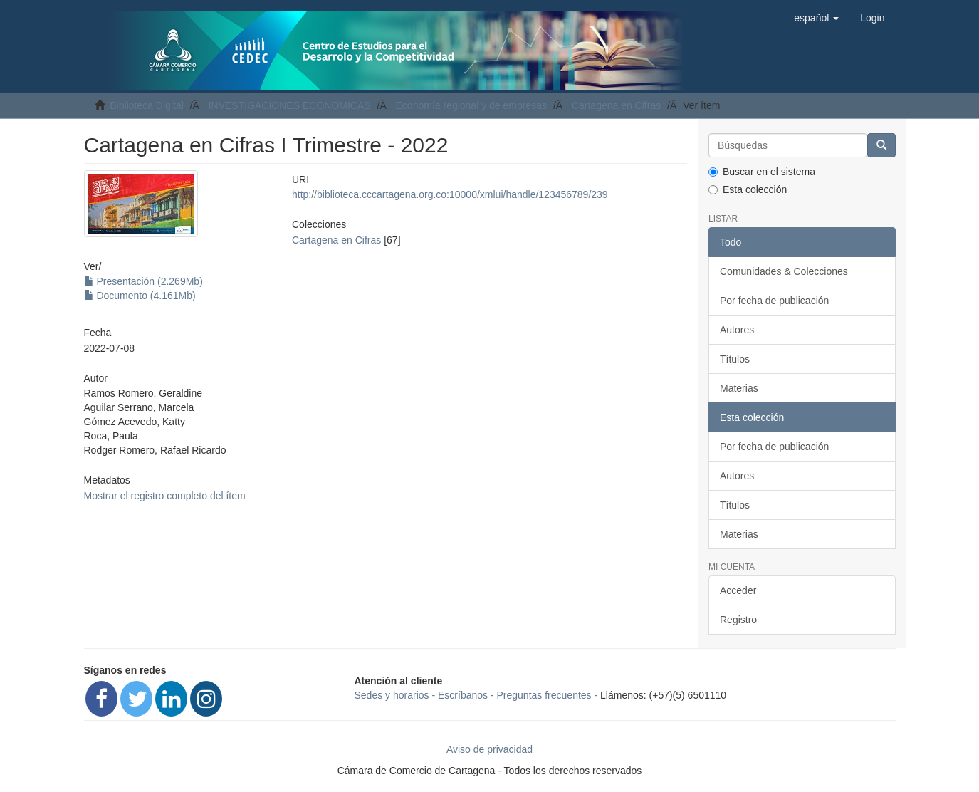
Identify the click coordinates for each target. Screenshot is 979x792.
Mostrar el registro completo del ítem (165, 495)
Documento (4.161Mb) (140, 295)
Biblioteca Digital (147, 105)
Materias (739, 388)
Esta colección (747, 189)
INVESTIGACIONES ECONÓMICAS (290, 105)
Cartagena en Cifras (616, 105)
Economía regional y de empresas (471, 105)
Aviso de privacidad (489, 749)
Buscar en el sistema (761, 171)
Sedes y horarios (392, 695)
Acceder (738, 590)
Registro (738, 619)
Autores (737, 329)
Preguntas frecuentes (544, 695)
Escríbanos (463, 695)
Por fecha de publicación (774, 300)
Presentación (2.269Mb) (143, 281)
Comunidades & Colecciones (784, 271)
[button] (816, 18)
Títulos (735, 359)
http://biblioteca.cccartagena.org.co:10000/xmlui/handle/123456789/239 (450, 194)
